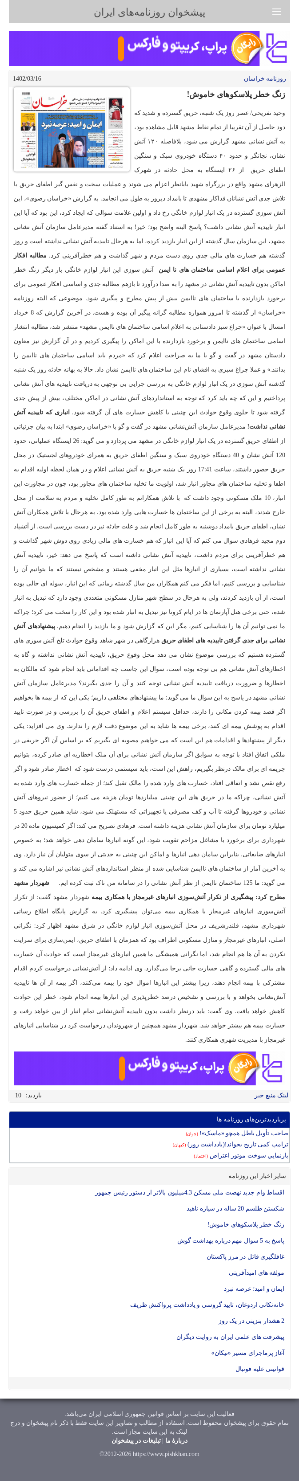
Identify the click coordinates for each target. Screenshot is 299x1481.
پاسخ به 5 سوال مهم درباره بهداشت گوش (231, 1240)
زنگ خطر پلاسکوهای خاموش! (245, 1224)
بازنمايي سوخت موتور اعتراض (241, 1155)
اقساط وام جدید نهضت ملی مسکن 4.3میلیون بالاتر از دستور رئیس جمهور (189, 1192)
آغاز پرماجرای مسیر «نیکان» (248, 1353)
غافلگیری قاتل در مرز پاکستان (245, 1256)
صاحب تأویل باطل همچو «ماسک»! (237, 1133)
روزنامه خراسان (265, 78)
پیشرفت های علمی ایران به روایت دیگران (230, 1337)
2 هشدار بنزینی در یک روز (252, 1320)
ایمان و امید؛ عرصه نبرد (254, 1288)
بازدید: (34, 1095)
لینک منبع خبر (271, 1095)
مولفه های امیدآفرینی (256, 1272)
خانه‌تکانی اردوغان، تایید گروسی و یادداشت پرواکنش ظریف (207, 1304)
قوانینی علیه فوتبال (259, 1369)
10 (18, 1095)
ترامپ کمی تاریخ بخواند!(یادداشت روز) (230, 1144)
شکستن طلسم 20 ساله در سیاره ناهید (235, 1208)
